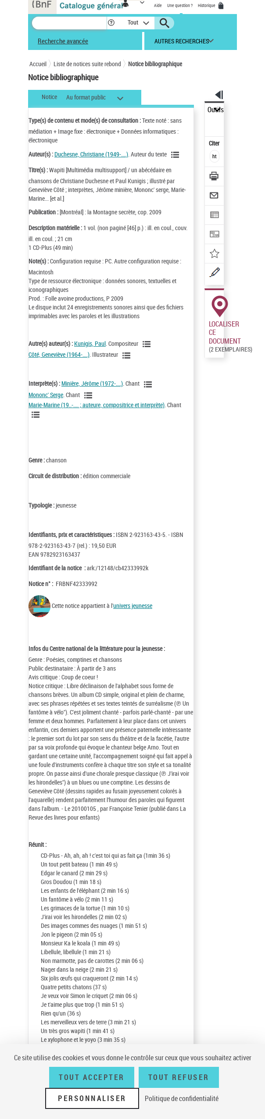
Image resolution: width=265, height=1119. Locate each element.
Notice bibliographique (155, 64)
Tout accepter (92, 1077)
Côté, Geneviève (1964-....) (59, 354)
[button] (111, 23)
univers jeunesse (132, 605)
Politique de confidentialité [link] (181, 1098)
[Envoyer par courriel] (214, 196)
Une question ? (180, 5)
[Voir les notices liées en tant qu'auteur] (176, 154)
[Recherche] (69, 23)
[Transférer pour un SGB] (214, 235)
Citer (215, 143)
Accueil (38, 64)
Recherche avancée (63, 40)
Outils (216, 109)
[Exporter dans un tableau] (214, 216)
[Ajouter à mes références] (214, 254)
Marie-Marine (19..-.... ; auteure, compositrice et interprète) (97, 405)
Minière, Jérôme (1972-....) (92, 383)
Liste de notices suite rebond (87, 64)
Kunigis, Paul (90, 343)
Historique (207, 5)
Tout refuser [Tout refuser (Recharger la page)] (178, 1077)
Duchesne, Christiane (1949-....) (91, 154)
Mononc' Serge (46, 395)
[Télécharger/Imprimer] (214, 177)
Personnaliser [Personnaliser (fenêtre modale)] (92, 1098)
